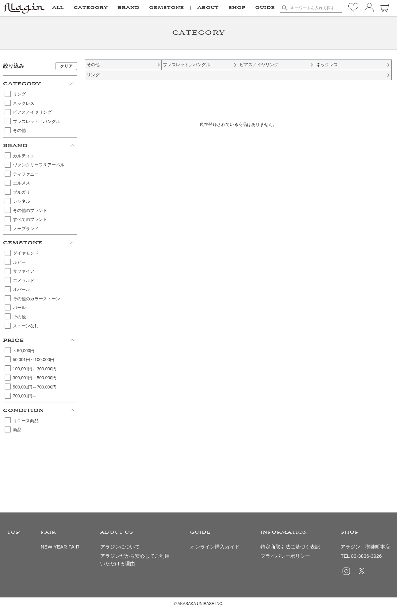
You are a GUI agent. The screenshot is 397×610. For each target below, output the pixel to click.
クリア (66, 66)
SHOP (237, 8)
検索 (285, 8)
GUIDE (265, 8)
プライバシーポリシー (285, 556)
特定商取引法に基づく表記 (290, 546)
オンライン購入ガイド (215, 546)
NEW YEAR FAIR (60, 546)
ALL (58, 8)
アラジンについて (120, 546)
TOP (13, 532)
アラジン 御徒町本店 (365, 546)
